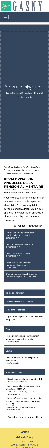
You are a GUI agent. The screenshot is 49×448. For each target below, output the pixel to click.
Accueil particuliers (12, 167)
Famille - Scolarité (31, 167)
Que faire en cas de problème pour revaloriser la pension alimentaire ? (22, 275)
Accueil (9, 93)
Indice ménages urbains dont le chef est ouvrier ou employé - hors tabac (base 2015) (24, 401)
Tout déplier (37, 225)
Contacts (24, 432)
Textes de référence (14, 293)
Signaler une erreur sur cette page (26, 417)
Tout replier (20, 225)
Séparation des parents (14, 170)
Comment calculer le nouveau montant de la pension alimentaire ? (19, 265)
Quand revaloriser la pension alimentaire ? (19, 254)
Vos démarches (24, 93)
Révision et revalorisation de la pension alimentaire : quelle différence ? (20, 235)
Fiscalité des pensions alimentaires (24, 379)
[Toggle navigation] (5, 17)
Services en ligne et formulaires (19, 301)
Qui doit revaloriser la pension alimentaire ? (19, 245)
